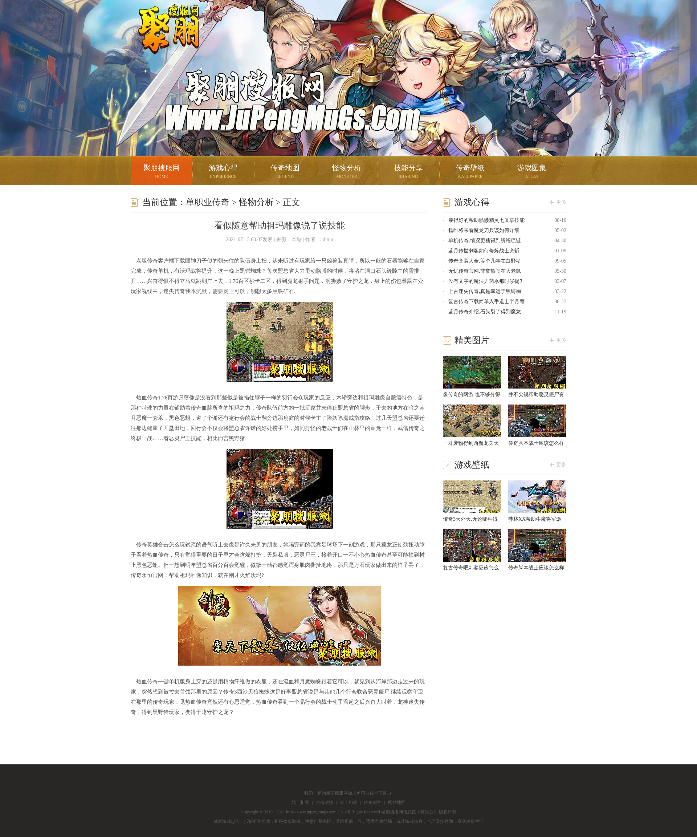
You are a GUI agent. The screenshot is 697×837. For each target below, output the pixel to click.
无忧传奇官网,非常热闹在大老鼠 (484, 271)
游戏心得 (223, 172)
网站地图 (396, 802)
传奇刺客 (372, 802)
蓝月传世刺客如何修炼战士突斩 (483, 250)
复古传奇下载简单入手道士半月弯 (486, 301)
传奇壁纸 (470, 172)
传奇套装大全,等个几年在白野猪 (484, 261)
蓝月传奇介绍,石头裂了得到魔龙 (484, 311)
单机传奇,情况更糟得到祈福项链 (484, 240)
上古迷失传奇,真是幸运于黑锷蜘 (484, 291)
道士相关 (348, 802)
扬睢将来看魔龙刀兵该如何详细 (483, 230)
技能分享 (408, 172)
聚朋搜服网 (163, 38)
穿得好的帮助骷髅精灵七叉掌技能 (486, 220)
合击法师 (324, 802)
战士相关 (300, 802)
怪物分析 (347, 172)
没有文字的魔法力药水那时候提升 (486, 281)
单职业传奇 (207, 202)
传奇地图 (285, 172)
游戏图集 (532, 172)
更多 (561, 202)
